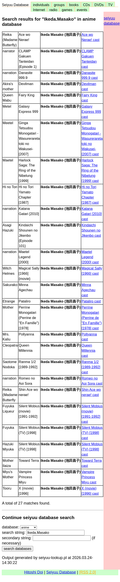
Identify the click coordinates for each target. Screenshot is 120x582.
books (73, 5)
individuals (41, 5)
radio (53, 10)
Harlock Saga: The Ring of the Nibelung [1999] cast (90, 170)
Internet (39, 10)
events (82, 10)
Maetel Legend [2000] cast (90, 257)
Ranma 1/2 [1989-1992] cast (90, 367)
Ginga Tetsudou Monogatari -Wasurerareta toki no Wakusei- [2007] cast (91, 138)
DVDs (98, 5)
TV (110, 5)
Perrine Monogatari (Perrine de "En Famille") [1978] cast (91, 317)
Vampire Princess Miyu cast (88, 477)
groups (59, 5)
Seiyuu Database (16, 5)
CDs (86, 5)
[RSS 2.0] (87, 572)
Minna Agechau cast (88, 290)
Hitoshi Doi (33, 572)
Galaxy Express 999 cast (91, 111)
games (67, 10)
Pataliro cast (91, 301)
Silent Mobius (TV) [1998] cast (91, 433)
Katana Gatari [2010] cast (91, 214)
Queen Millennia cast (88, 350)
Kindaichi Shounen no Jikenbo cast (91, 230)
